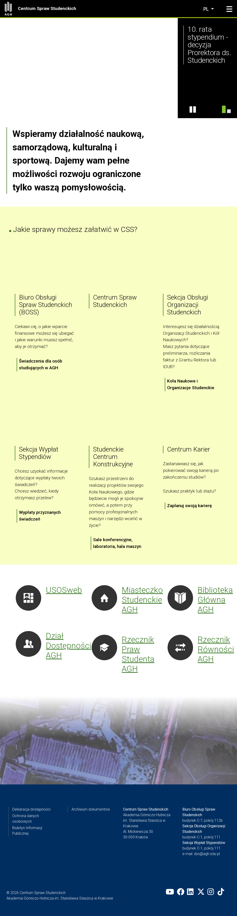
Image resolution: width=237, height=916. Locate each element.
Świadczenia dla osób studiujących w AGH (40, 364)
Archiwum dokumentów (91, 809)
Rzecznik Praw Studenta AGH (138, 654)
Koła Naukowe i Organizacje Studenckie (190, 384)
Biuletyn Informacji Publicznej (27, 831)
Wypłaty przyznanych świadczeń (40, 516)
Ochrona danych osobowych (25, 819)
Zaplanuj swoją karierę (189, 505)
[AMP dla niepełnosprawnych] (229, 111)
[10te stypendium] (224, 109)
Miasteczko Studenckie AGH (142, 599)
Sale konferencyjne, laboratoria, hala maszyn (117, 543)
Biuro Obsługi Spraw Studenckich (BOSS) (45, 305)
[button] (229, 9)
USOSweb (64, 590)
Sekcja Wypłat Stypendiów (38, 453)
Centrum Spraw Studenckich (47, 8)
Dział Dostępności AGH (68, 645)
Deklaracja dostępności (31, 809)
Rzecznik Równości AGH (216, 649)
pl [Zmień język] (206, 9)
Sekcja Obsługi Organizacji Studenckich (187, 305)
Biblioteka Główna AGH (215, 599)
